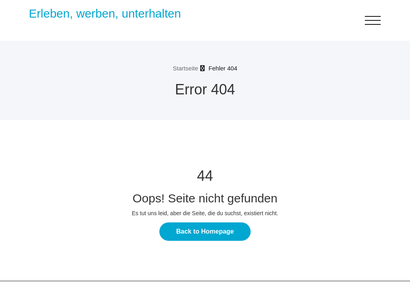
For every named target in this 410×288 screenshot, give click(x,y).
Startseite (185, 68)
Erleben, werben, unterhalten (105, 13)
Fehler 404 (223, 68)
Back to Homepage (205, 231)
